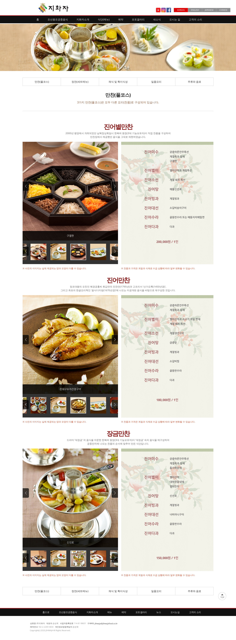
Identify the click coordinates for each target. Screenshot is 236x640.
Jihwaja (53, 8)
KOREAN (181, 10)
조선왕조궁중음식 (58, 19)
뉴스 (158, 612)
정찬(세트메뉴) (80, 81)
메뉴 (109, 612)
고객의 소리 (195, 19)
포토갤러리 (138, 19)
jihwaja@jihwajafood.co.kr (106, 623)
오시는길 (175, 612)
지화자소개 (82, 19)
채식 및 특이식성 (118, 81)
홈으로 (45, 612)
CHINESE (223, 10)
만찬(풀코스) (42, 81)
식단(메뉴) (104, 19)
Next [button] (115, 186)
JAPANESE (209, 10)
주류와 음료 (194, 81)
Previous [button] (26, 186)
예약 (120, 19)
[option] (70, 191)
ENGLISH (195, 10)
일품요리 (156, 81)
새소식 (157, 19)
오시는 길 (174, 19)
